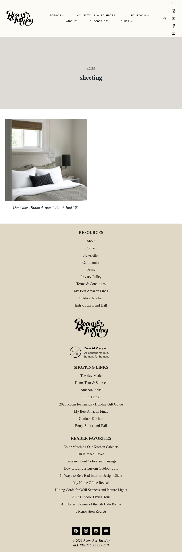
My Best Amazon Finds (91, 291)
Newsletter (91, 255)
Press (91, 270)
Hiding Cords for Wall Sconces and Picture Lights (91, 490)
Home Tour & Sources (91, 383)
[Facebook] (173, 25)
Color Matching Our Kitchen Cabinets (91, 447)
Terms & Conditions (91, 284)
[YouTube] (173, 33)
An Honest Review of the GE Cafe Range (91, 504)
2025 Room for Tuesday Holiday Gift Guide (91, 404)
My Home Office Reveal (91, 483)
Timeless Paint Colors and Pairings (91, 461)
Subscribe (99, 21)
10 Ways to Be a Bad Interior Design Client (91, 476)
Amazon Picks (91, 390)
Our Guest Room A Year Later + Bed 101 (46, 207)
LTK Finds (91, 397)
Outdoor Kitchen (91, 298)
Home (91, 68)
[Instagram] (173, 3)
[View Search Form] (164, 18)
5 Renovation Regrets (91, 511)
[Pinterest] (173, 11)
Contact (91, 248)
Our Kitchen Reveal (91, 454)
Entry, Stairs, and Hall (91, 305)
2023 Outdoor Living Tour (91, 497)
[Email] (173, 18)
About (71, 21)
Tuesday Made (91, 376)
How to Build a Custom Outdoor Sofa (91, 468)
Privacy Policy (91, 277)
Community (91, 263)
